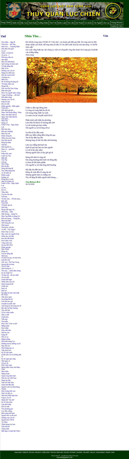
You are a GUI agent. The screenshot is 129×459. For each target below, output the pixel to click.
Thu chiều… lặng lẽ (8, 42)
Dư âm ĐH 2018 (7, 245)
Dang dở (4, 335)
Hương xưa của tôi (7, 71)
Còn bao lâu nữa (6, 194)
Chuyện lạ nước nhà (8, 304)
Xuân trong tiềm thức (8, 376)
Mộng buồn (5, 326)
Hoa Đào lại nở (6, 140)
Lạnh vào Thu (6, 156)
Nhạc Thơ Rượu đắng (9, 112)
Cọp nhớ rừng (6, 404)
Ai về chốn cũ (6, 173)
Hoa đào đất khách (7, 238)
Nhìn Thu (4, 121)
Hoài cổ (4, 288)
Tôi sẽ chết (5, 277)
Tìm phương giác (7, 409)
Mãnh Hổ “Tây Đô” (8, 400)
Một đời (4, 158)
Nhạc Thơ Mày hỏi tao (9, 115)
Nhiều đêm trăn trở (7, 282)
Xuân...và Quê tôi (7, 53)
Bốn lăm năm (5, 129)
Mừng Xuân (5, 374)
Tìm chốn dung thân (8, 171)
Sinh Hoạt (32, 23)
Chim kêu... (5, 108)
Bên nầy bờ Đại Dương (9, 308)
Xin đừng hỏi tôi (7, 299)
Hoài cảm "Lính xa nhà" (9, 324)
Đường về (5, 177)
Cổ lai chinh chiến (7, 312)
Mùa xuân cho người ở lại (10, 234)
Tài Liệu (71, 23)
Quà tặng (4, 59)
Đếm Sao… (5, 79)
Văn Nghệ (97, 23)
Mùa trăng (4, 164)
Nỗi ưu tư (4, 337)
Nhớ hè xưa (5, 332)
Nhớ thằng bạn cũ (7, 348)
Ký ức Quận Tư (6, 273)
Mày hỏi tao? (5, 346)
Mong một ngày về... (8, 209)
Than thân (4, 203)
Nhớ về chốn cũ (6, 393)
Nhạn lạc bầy (6, 380)
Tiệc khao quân (6, 297)
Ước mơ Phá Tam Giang (9, 88)
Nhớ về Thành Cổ (7, 181)
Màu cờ (4, 291)
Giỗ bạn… (5, 196)
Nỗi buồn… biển (7, 212)
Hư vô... (4, 190)
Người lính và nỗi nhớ (9, 415)
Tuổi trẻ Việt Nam (7, 382)
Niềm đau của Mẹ (7, 236)
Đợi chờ (4, 201)
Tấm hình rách (6, 350)
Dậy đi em (4, 68)
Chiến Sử (15, 23)
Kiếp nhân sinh (6, 153)
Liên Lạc (106, 23)
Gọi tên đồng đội (7, 254)
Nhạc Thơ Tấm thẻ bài (9, 117)
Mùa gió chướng (7, 131)
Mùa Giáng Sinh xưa (8, 391)
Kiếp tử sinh (5, 102)
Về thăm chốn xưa (7, 84)
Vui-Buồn (88, 23)
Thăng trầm (5, 429)
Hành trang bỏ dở (7, 284)
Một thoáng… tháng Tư (9, 214)
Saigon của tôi (6, 398)
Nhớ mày (4, 256)
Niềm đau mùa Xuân (8, 138)
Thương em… (6, 77)
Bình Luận (62, 23)
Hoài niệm (5, 328)
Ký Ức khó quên (7, 352)
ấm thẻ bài (6, 426)
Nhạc (20, 112)
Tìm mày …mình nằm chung (11, 271)
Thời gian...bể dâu (7, 227)
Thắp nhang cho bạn (8, 424)
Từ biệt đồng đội (7, 66)
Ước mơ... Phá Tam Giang (10, 262)
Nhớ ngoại (5, 225)
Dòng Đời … (5, 86)
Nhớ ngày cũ (5, 361)
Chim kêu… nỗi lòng (8, 44)
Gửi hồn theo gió (7, 301)
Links (120, 26)
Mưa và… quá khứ (7, 149)
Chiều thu (4, 286)
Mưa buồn (4, 371)
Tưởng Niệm (43, 23)
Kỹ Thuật (79, 23)
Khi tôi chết (5, 104)
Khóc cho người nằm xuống (10, 93)
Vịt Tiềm (4, 422)
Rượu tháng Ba (6, 136)
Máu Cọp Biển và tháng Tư (10, 216)
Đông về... (4, 251)
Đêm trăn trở (5, 133)
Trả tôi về (4, 363)
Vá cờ (3, 51)
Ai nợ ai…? (5, 55)
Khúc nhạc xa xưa (7, 232)
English (114, 26)
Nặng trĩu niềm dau (8, 73)
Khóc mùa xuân (6, 365)
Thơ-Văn (53, 23)
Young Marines (117, 22)
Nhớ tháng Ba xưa (7, 223)
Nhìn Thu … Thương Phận (10, 46)
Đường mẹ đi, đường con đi (11, 343)
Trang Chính (5, 22)
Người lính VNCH (7, 420)
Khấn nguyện (6, 106)
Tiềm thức (4, 192)
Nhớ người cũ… (7, 147)
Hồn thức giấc (6, 90)
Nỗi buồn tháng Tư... (8, 341)
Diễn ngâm (15, 106)
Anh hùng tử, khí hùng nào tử (11, 306)
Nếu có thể (5, 315)
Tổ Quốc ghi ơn (6, 205)
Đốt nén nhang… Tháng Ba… (11, 218)
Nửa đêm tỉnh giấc (7, 49)
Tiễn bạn (4, 319)
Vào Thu (4, 160)
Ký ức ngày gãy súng (8, 359)
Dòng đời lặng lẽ (7, 168)
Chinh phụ (5, 317)
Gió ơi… (4, 151)
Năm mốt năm (6, 330)
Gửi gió (4, 162)
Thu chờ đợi (5, 310)
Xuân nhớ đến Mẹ (7, 385)
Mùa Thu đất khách (7, 62)
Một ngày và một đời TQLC (10, 431)
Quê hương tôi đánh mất (9, 64)
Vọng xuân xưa (6, 243)
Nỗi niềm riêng (6, 97)
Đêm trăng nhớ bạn (7, 413)
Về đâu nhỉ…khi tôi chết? (10, 275)
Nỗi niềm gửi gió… (8, 110)
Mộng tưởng (5, 339)
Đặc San (24, 23)
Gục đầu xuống (6, 411)
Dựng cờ (4, 123)
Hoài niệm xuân (6, 241)
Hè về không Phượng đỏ (9, 82)
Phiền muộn (5, 175)
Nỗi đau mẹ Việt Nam (8, 378)
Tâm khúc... (5, 119)
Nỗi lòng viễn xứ (7, 57)
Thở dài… (4, 145)
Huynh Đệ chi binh (7, 264)
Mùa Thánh (5, 249)
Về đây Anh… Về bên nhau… (11, 199)
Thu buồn (4, 321)
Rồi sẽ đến (5, 166)
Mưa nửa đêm (6, 221)
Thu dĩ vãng (5, 266)
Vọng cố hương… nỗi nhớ (10, 95)
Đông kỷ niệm (6, 142)
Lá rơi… (4, 188)
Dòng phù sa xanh (7, 179)
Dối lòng (4, 207)
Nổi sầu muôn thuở (8, 75)
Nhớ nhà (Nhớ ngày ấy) (9, 395)
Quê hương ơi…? (7, 268)
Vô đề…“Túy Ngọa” (8, 229)
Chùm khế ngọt (6, 279)
